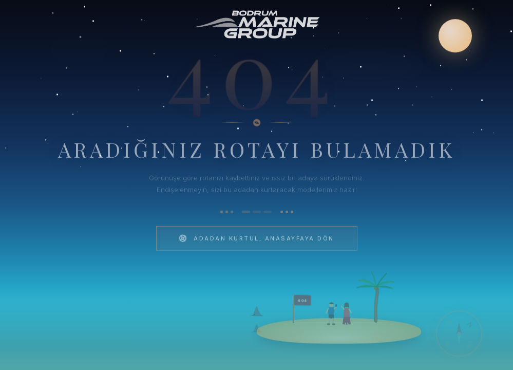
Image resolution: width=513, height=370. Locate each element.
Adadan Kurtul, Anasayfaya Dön (256, 241)
